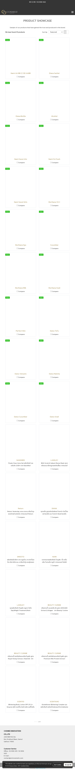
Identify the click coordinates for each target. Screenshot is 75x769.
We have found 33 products (15, 32)
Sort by (45, 32)
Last (39, 722)
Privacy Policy (13, 765)
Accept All (68, 765)
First (35, 722)
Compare (21, 76)
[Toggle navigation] (72, 12)
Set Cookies (57, 765)
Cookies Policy (25, 765)
